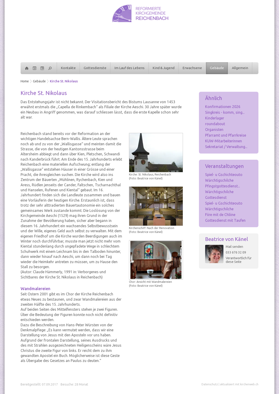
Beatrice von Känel (226, 239)
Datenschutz (209, 384)
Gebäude (217, 68)
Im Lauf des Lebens (129, 68)
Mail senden (234, 246)
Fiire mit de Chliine (220, 214)
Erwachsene (192, 68)
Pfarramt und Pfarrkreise (225, 135)
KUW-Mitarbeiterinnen (223, 141)
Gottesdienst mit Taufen (225, 220)
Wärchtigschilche (219, 180)
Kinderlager (214, 118)
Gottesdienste (95, 68)
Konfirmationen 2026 (222, 106)
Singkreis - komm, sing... (224, 112)
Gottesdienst (216, 197)
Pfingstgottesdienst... (222, 186)
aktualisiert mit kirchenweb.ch (239, 384)
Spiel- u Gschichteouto (223, 174)
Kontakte (68, 68)
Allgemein (240, 68)
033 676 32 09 (236, 252)
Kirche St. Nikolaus (64, 81)
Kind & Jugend (163, 68)
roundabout (215, 124)
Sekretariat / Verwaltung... (226, 146)
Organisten (214, 129)
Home (25, 81)
